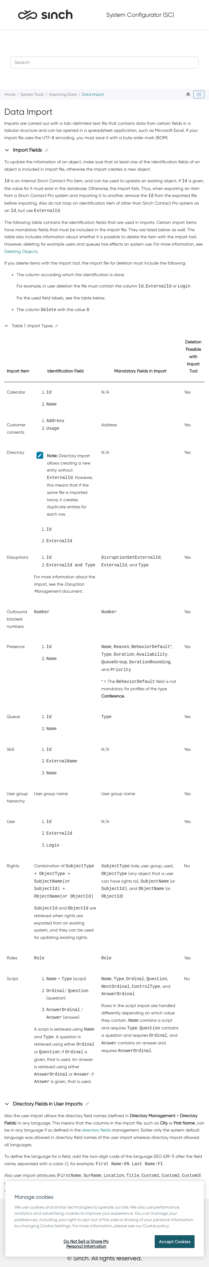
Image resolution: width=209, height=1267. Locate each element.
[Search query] (104, 63)
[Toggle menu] (194, 15)
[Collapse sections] (189, 94)
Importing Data (63, 94)
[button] (7, 150)
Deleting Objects (20, 251)
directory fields (96, 1130)
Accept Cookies (174, 1241)
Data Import (93, 94)
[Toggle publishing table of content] (198, 94)
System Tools (32, 94)
